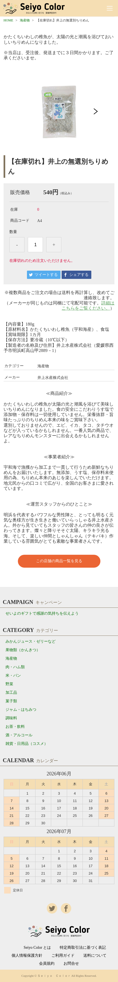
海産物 (25, 20)
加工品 (11, 692)
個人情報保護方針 (27, 956)
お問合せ (71, 964)
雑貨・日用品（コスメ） (27, 744)
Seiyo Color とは (37, 948)
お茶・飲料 (15, 727)
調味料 (11, 718)
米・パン (13, 675)
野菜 (9, 684)
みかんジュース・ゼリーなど (31, 641)
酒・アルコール (19, 735)
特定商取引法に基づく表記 (83, 948)
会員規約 (46, 964)
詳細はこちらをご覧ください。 (88, 305)
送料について (94, 956)
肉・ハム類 (15, 667)
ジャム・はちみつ (21, 710)
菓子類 (11, 701)
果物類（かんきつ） (23, 650)
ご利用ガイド (63, 956)
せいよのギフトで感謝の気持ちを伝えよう (42, 613)
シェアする (79, 275)
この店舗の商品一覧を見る (59, 561)
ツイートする (46, 275)
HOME (8, 20)
